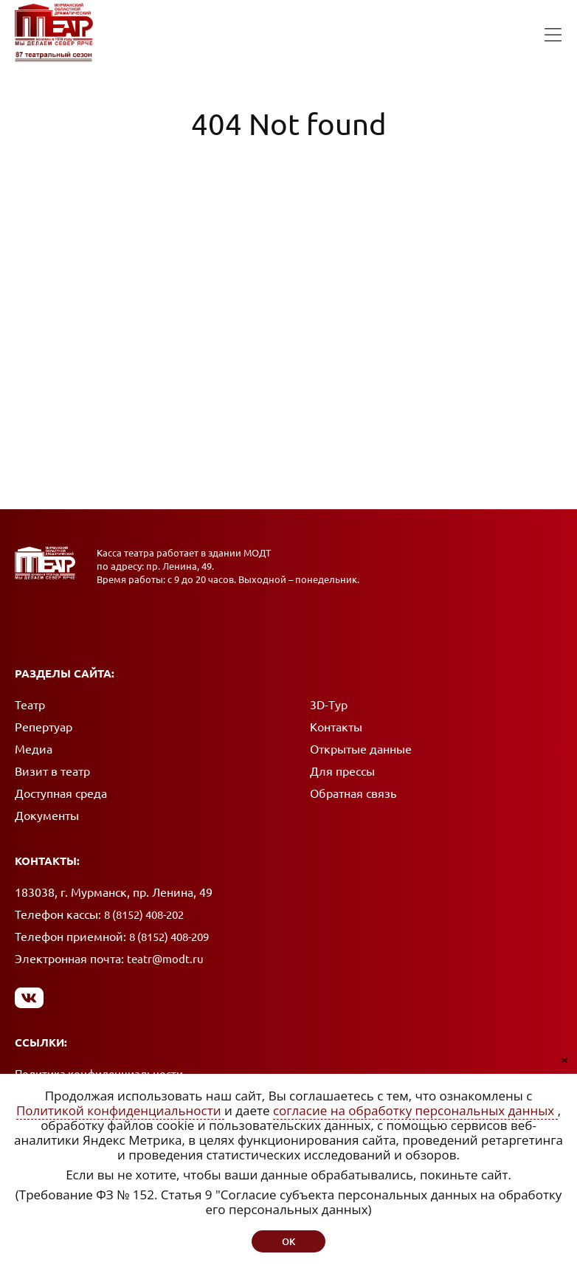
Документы (47, 815)
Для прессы (342, 771)
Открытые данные (361, 749)
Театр (30, 704)
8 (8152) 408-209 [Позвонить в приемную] (169, 937)
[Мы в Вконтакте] (29, 997)
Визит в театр (52, 771)
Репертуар (43, 727)
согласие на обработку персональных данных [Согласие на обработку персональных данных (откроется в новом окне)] (415, 1110)
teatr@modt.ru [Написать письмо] (165, 959)
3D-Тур (329, 704)
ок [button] (288, 1241)
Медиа (33, 749)
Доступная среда (61, 793)
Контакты (336, 727)
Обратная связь (353, 793)
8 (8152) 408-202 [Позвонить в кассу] (144, 915)
